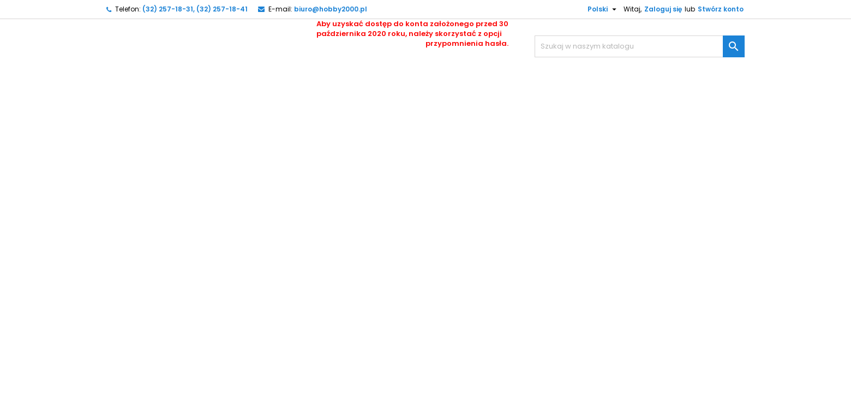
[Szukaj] (640, 46)
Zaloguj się (663, 9)
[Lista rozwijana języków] (598, 9)
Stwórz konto (721, 9)
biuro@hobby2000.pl (330, 9)
